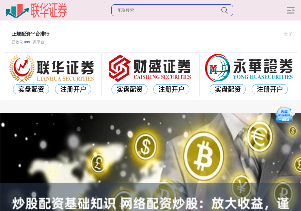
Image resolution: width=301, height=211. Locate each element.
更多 (291, 33)
